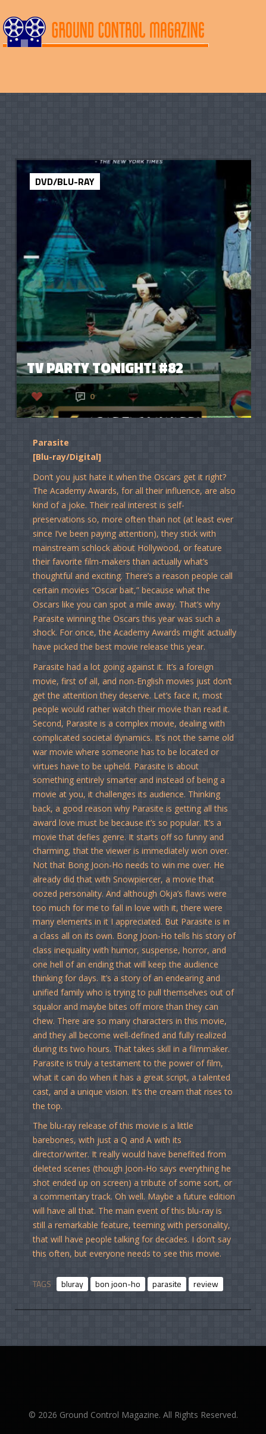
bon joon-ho (117, 1284)
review (205, 1284)
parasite (166, 1284)
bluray (72, 1284)
